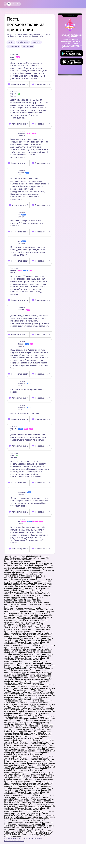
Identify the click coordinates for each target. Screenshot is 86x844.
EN (18, 4)
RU (9, 4)
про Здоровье (28, 46)
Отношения (36, 42)
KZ (13, 4)
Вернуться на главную (11, 12)
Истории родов (13, 46)
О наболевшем (23, 42)
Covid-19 (11, 42)
